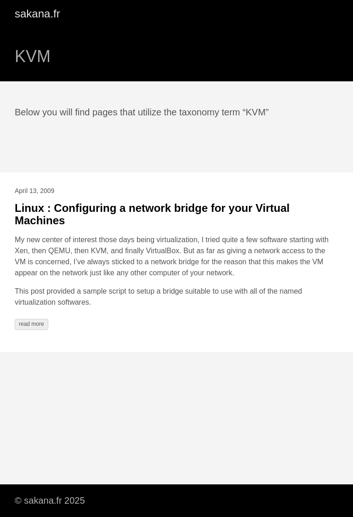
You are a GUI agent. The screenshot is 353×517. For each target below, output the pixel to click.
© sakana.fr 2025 (50, 500)
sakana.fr (37, 13)
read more (31, 324)
